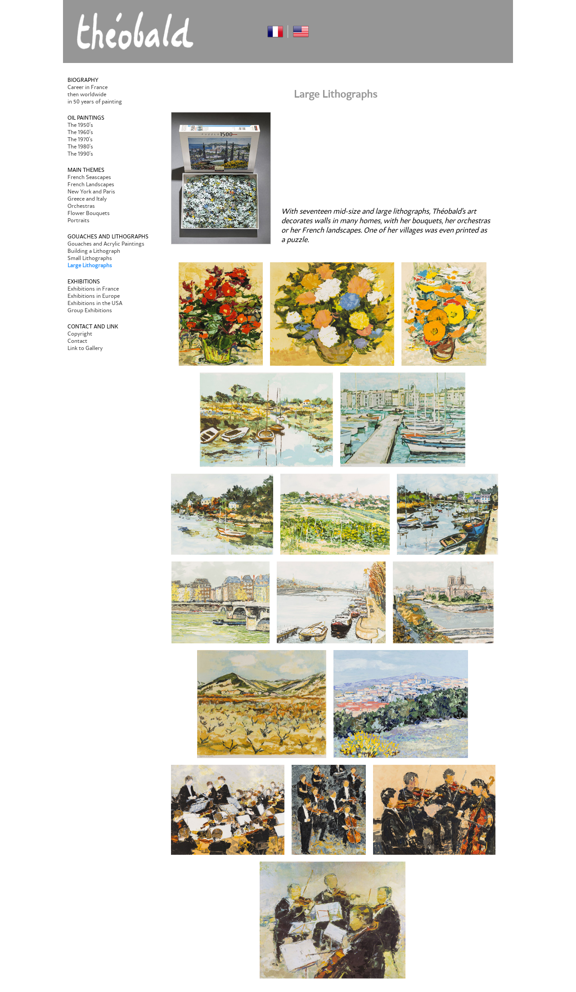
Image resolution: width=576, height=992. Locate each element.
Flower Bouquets (89, 213)
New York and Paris (91, 191)
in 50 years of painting (95, 101)
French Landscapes (91, 184)
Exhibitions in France (93, 288)
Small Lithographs (90, 258)
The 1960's (80, 132)
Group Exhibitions (90, 310)
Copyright (80, 333)
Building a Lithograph (94, 251)
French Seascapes (89, 177)
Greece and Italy (87, 198)
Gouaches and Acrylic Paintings (106, 243)
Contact (77, 341)
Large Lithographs (90, 265)
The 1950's (80, 125)
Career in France (88, 87)
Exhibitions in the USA (95, 303)
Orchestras (81, 206)
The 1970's (80, 139)
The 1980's (80, 146)
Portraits (79, 220)
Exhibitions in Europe (94, 296)
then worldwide (87, 94)
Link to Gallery (85, 348)
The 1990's (80, 153)
